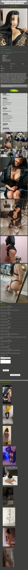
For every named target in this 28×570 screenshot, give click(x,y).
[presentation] (6, 366)
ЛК (23, 3)
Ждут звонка (8, 1)
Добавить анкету (18, 3)
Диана (4, 527)
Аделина (4, 466)
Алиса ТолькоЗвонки (6, 547)
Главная (3, 1)
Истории (12, 3)
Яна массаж (5, 384)
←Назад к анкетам (15, 374)
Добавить (6, 370)
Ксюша (4, 445)
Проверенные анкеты (21, 1)
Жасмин (4, 486)
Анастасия (4, 404)
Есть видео (6, 3)
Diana (4, 425)
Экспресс (14, 1)
